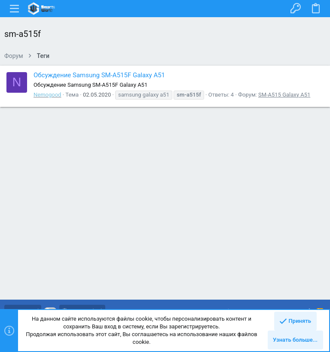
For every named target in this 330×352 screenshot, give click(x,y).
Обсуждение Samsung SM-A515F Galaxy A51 (99, 75)
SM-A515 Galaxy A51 (284, 94)
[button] (14, 8)
